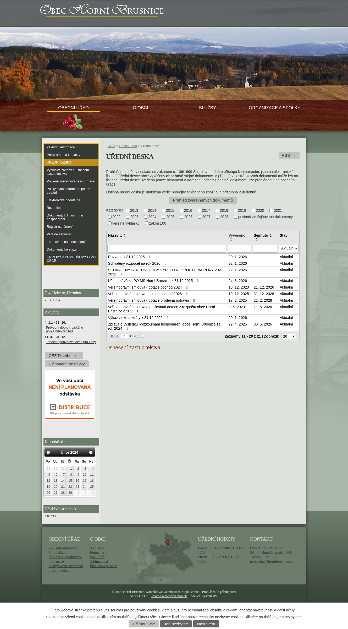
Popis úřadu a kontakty (63, 155)
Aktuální (286, 257)
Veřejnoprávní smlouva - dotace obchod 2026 (148, 294)
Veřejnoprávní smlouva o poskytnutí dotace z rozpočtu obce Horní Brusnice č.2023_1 (161, 309)
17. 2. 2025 (238, 300)
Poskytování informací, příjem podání (68, 190)
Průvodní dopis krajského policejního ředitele (64, 329)
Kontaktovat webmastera (163, 592)
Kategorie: (114, 210)
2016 (188, 210)
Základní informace (61, 147)
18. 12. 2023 (239, 287)
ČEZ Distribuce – (64, 355)
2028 (224, 217)
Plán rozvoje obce (103, 566)
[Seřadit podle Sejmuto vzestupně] (256, 238)
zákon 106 (157, 223)
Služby (207, 107)
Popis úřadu (58, 552)
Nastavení (206, 624)
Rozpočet (54, 208)
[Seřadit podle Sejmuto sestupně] (256, 241)
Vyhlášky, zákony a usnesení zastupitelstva (68, 172)
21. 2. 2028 (263, 300)
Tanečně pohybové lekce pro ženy (71, 342)
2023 (134, 217)
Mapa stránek (191, 592)
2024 (152, 217)
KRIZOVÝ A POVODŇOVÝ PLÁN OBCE (71, 259)
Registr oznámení (60, 227)
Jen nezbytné (176, 624)
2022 (116, 217)
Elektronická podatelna (63, 200)
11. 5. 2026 (263, 307)
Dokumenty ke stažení (63, 249)
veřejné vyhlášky (126, 223)
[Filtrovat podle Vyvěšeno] (239, 249)
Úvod (111, 146)
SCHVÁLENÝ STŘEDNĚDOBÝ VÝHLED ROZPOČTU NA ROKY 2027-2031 (166, 272)
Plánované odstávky (67, 363)
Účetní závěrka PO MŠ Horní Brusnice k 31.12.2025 (154, 281)
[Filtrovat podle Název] (166, 249)
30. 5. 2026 (263, 324)
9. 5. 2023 (237, 307)
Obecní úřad (73, 107)
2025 (170, 217)
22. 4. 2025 (238, 324)
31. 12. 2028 (264, 294)
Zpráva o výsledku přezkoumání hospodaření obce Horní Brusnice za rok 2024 (164, 326)
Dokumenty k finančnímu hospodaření (65, 217)
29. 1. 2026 (238, 257)
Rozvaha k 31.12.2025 (130, 257)
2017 (206, 210)
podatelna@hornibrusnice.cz (271, 561)
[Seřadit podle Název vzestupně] (125, 234)
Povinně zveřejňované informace (71, 181)
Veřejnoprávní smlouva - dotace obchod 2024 (148, 287)
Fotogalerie (98, 552)
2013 (134, 210)
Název (115, 235)
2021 (278, 210)
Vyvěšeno (237, 235)
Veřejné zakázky (59, 234)
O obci (140, 107)
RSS (289, 155)
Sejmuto (263, 235)
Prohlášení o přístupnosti (219, 592)
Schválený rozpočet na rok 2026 (138, 263)
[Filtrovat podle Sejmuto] (265, 249)
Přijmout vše (144, 624)
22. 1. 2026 (238, 263)
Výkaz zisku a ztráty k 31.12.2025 (139, 318)
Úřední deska (59, 162)
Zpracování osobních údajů (67, 242)
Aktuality (97, 548)
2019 (242, 210)
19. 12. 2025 (239, 294)
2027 (206, 217)
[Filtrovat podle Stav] (288, 248)
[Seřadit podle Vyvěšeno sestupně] (231, 241)
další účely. (286, 610)
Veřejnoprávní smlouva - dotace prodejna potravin (152, 300)
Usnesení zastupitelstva (133, 347)
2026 (188, 217)
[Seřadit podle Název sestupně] (125, 236)
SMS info (97, 557)
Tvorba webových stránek (169, 596)
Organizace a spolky (274, 107)
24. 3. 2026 (238, 281)
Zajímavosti (99, 561)
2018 (224, 210)
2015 (170, 210)
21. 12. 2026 (264, 287)
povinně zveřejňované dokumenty (265, 217)
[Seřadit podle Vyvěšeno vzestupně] (231, 238)
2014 (152, 210)
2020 (260, 210)
